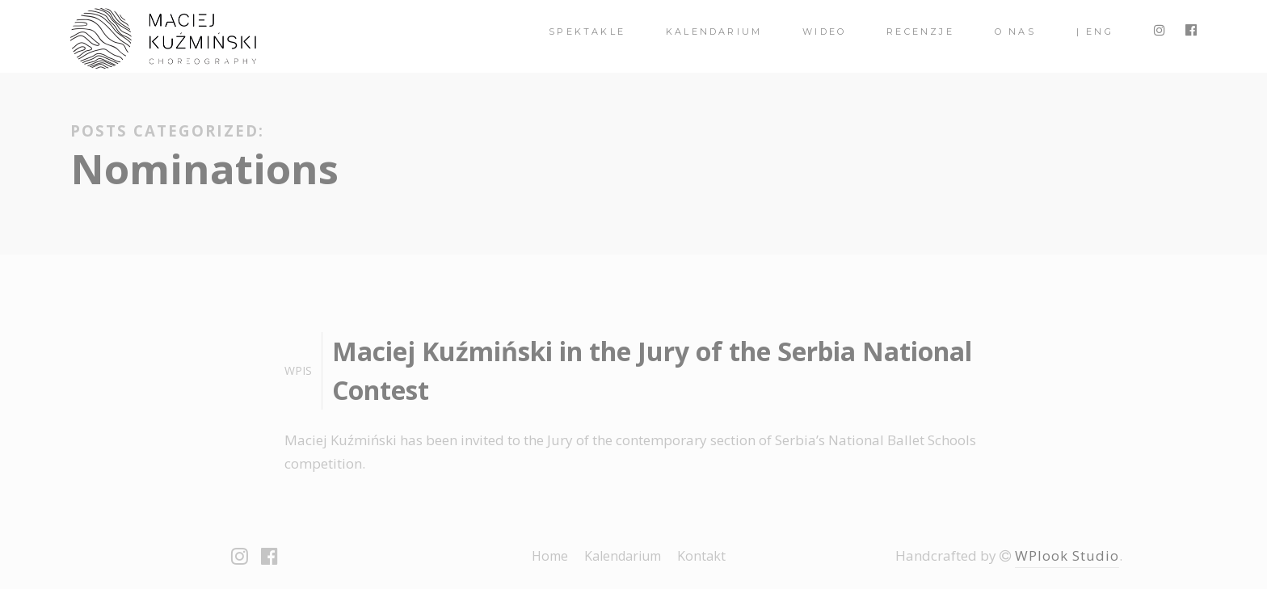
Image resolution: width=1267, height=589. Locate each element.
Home (550, 556)
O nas (1015, 31)
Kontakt (701, 556)
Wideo (824, 31)
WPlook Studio (1067, 555)
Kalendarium (714, 31)
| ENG (1094, 31)
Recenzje (920, 31)
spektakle (587, 31)
